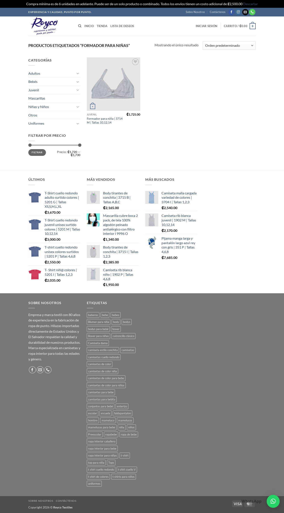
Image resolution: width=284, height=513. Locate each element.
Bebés (32, 81)
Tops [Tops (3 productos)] (111, 462)
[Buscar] (79, 26)
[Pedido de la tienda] (229, 45)
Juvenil (33, 90)
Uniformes (36, 123)
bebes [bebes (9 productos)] (115, 315)
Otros (32, 115)
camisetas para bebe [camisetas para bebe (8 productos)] (101, 392)
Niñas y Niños (38, 107)
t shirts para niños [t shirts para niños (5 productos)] (124, 476)
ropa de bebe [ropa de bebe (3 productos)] (129, 434)
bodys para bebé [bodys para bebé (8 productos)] (98, 329)
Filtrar (37, 152)
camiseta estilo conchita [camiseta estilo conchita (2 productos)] (103, 350)
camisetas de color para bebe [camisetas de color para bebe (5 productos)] (106, 378)
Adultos (34, 73)
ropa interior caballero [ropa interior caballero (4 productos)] (101, 441)
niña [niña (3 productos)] (121, 427)
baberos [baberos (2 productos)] (93, 315)
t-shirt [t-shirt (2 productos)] (125, 455)
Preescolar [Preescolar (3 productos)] (94, 434)
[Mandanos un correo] (245, 12)
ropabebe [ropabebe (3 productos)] (111, 434)
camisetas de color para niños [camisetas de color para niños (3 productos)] (106, 385)
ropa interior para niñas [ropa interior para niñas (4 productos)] (102, 455)
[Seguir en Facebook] (231, 12)
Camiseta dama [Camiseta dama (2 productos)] (98, 343)
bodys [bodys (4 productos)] (126, 322)
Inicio (89, 26)
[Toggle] (77, 73)
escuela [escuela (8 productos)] (105, 413)
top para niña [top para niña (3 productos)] (96, 462)
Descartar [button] (250, 4)
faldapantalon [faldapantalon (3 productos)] (122, 413)
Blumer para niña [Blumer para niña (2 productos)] (98, 322)
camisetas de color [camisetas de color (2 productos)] (99, 364)
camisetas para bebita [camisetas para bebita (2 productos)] (101, 399)
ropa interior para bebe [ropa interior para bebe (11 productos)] (102, 448)
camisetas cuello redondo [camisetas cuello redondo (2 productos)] (103, 357)
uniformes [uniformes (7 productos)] (94, 483)
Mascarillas (36, 98)
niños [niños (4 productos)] (131, 427)
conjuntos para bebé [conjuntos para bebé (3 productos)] (100, 406)
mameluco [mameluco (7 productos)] (108, 420)
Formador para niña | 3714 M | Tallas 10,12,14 (105, 120)
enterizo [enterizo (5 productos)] (122, 406)
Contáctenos (218, 12)
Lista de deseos (122, 26)
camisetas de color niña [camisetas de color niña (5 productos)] (102, 371)
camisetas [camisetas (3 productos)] (128, 350)
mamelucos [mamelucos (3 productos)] (125, 420)
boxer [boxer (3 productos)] (115, 329)
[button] (207, 26)
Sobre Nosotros (195, 12)
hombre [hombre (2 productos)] (93, 420)
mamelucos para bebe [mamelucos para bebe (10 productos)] (101, 427)
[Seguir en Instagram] (238, 12)
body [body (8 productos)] (116, 322)
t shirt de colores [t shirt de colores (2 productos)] (98, 476)
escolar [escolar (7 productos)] (92, 413)
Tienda (102, 26)
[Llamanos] (252, 12)
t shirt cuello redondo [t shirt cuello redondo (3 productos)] (101, 469)
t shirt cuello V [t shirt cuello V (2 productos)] (127, 469)
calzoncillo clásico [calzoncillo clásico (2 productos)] (123, 336)
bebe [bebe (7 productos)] (105, 315)
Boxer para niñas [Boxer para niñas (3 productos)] (98, 336)
